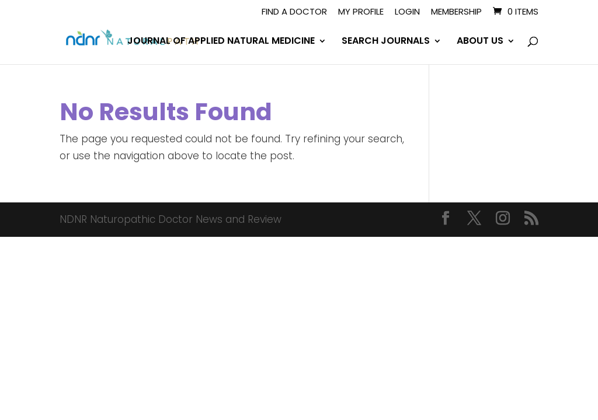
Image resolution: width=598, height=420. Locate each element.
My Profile (361, 12)
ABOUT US (480, 42)
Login (407, 12)
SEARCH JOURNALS (386, 42)
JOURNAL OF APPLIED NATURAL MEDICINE (221, 42)
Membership (456, 12)
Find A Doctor (294, 12)
